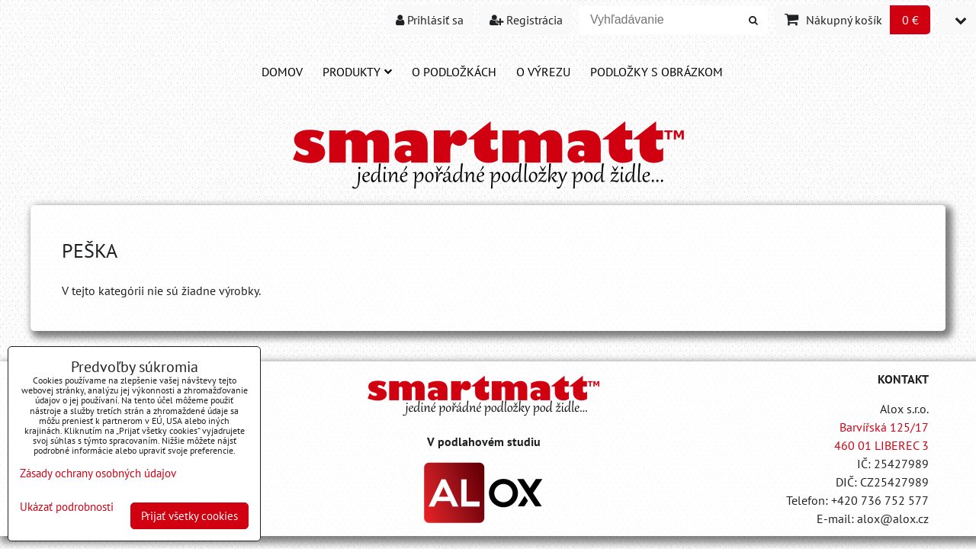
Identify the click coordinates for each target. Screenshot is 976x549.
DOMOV (282, 71)
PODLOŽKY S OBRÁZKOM (656, 71)
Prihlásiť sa (430, 19)
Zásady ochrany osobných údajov (98, 473)
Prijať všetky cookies (189, 516)
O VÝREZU (543, 71)
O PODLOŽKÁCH (454, 71)
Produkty (357, 71)
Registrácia (526, 19)
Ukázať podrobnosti (67, 507)
